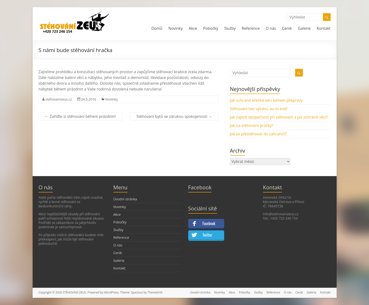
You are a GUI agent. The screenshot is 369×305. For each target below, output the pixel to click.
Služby (230, 28)
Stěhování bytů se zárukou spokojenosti (174, 116)
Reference (251, 28)
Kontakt (324, 28)
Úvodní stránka (125, 199)
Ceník (287, 28)
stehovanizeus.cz (59, 99)
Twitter (207, 235)
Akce (193, 28)
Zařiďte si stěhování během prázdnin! (80, 116)
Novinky (175, 28)
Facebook (209, 223)
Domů (156, 28)
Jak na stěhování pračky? (251, 125)
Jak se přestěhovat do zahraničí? (258, 134)
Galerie (304, 28)
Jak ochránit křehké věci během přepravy (266, 100)
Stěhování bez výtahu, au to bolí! (259, 108)
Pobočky (210, 28)
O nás (271, 28)
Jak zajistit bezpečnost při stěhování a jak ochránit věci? (279, 117)
